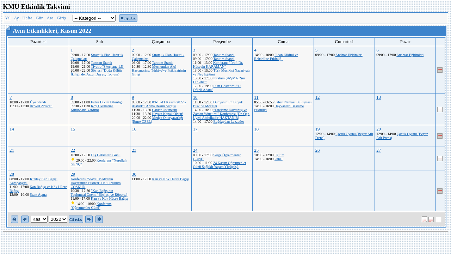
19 (317, 129)
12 (317, 97)
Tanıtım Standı (101, 63)
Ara (50, 18)
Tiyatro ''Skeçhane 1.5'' (107, 66)
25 (256, 150)
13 (378, 97)
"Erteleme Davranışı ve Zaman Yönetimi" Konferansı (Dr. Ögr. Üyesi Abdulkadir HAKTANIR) (221, 114)
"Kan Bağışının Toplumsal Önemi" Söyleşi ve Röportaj (98, 192)
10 (195, 97)
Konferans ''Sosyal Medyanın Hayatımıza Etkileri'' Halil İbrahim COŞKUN (95, 183)
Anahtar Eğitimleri (349, 55)
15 (72, 129)
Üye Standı (38, 102)
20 (378, 129)
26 (317, 150)
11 (256, 97)
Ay (16, 18)
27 (378, 150)
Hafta (27, 18)
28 (12, 174)
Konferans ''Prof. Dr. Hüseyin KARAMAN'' (218, 64)
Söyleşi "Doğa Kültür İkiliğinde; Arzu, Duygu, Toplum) (96, 72)
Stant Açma (38, 194)
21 (12, 150)
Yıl (8, 18)
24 (195, 150)
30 (134, 174)
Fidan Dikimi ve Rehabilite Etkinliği (276, 57)
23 (134, 150)
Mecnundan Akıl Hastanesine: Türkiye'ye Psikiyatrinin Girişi (159, 70)
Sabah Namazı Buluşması (292, 102)
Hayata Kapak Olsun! (167, 114)
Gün (39, 18)
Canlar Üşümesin (164, 110)
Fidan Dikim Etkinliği (107, 102)
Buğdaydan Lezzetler (228, 121)
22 (72, 150)
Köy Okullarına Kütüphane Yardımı (91, 108)
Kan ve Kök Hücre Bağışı (109, 198)
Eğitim (279, 155)
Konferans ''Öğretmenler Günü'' (90, 206)
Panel (278, 159)
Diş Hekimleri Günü (106, 155)
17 (195, 129)
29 (72, 174)
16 (134, 129)
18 (256, 129)
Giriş (61, 18)
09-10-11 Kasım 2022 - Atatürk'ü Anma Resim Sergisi (159, 104)
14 (12, 129)
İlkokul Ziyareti (41, 106)
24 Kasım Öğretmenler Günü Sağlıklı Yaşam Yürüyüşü (219, 165)
